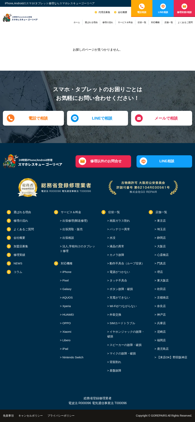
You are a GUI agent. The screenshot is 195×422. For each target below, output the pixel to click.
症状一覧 (142, 22)
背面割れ (115, 362)
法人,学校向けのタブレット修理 (77, 249)
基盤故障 (115, 370)
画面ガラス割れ (119, 220)
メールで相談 (166, 118)
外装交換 (115, 314)
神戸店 (161, 314)
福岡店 (161, 340)
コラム (18, 272)
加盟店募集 (21, 246)
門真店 (161, 263)
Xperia (66, 306)
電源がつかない (119, 272)
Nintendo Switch (72, 357)
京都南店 (162, 297)
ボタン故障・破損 (121, 289)
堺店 (159, 272)
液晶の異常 (116, 246)
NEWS (18, 263)
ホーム (77, 22)
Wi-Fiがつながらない (123, 306)
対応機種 (155, 22)
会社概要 (122, 12)
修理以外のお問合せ (106, 161)
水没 (112, 237)
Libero (66, 340)
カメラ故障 (116, 254)
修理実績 (19, 254)
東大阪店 (162, 280)
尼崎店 (161, 331)
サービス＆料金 (125, 22)
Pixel (65, 280)
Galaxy (66, 289)
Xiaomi (66, 331)
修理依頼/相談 (184, 12)
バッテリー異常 (119, 229)
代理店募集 (104, 12)
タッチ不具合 (118, 280)
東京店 (161, 220)
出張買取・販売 (72, 229)
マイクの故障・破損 (122, 353)
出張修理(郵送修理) (75, 220)
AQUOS (67, 297)
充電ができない (119, 297)
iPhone (66, 272)
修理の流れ (107, 22)
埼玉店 (161, 229)
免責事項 (8, 415)
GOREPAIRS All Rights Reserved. (171, 415)
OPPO (66, 323)
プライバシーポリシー (61, 415)
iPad (65, 348)
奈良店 (161, 306)
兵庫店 (161, 323)
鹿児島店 (162, 348)
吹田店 (161, 289)
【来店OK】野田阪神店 (171, 357)
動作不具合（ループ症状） (126, 263)
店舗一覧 (168, 22)
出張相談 (68, 237)
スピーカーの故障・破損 (125, 344)
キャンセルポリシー (30, 415)
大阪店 (161, 246)
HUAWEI (68, 314)
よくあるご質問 (185, 22)
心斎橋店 (162, 254)
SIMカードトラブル (122, 323)
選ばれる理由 (91, 22)
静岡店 (161, 237)
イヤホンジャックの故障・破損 (126, 334)
